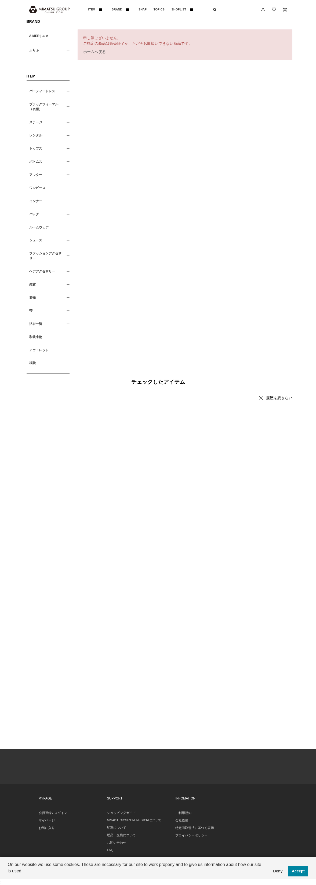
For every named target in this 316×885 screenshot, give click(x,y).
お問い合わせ (116, 843)
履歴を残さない (279, 398)
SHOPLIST (182, 9)
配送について (116, 828)
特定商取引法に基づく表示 (194, 828)
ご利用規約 (183, 813)
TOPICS (159, 9)
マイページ (47, 820)
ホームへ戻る (94, 52)
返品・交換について (121, 835)
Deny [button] (277, 871)
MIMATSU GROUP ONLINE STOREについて (134, 820)
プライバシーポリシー (191, 835)
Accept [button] (298, 871)
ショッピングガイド (121, 813)
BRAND (120, 9)
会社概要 (181, 820)
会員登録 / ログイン (53, 813)
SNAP (143, 9)
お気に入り (47, 828)
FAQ (110, 850)
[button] (8, 878)
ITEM (95, 9)
